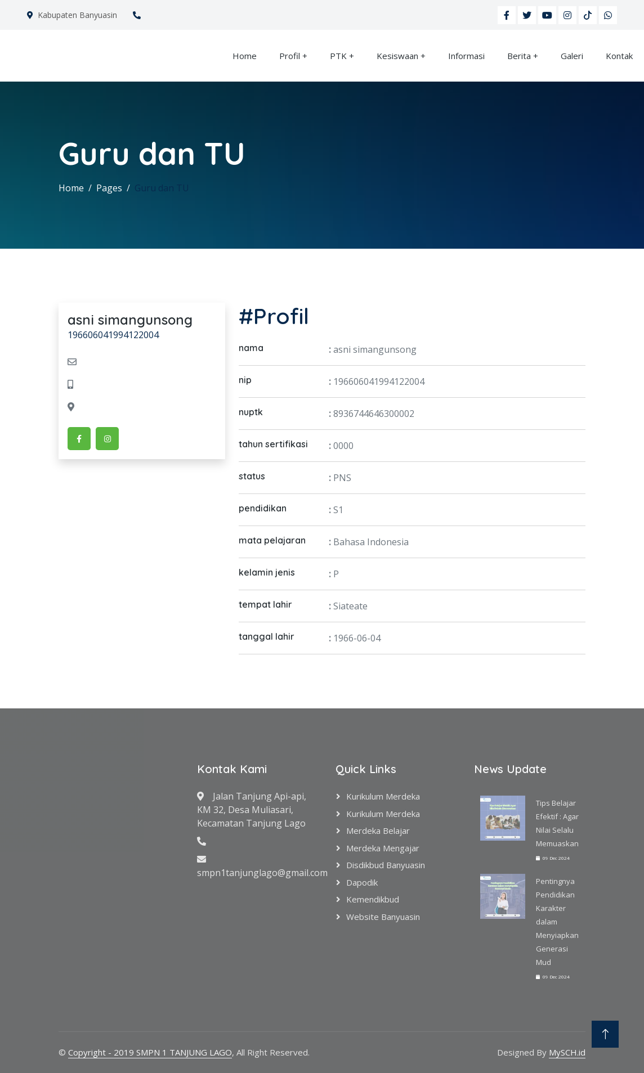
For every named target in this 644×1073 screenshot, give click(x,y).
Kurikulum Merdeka (383, 796)
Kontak (619, 55)
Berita (519, 55)
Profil (289, 55)
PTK (338, 55)
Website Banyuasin (383, 916)
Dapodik (362, 882)
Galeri (572, 55)
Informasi (466, 55)
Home (244, 55)
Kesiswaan (397, 55)
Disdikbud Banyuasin (385, 864)
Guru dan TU (162, 188)
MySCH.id (567, 1052)
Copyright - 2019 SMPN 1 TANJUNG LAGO (150, 1052)
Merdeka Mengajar (382, 848)
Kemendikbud (372, 899)
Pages (109, 188)
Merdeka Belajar (378, 830)
